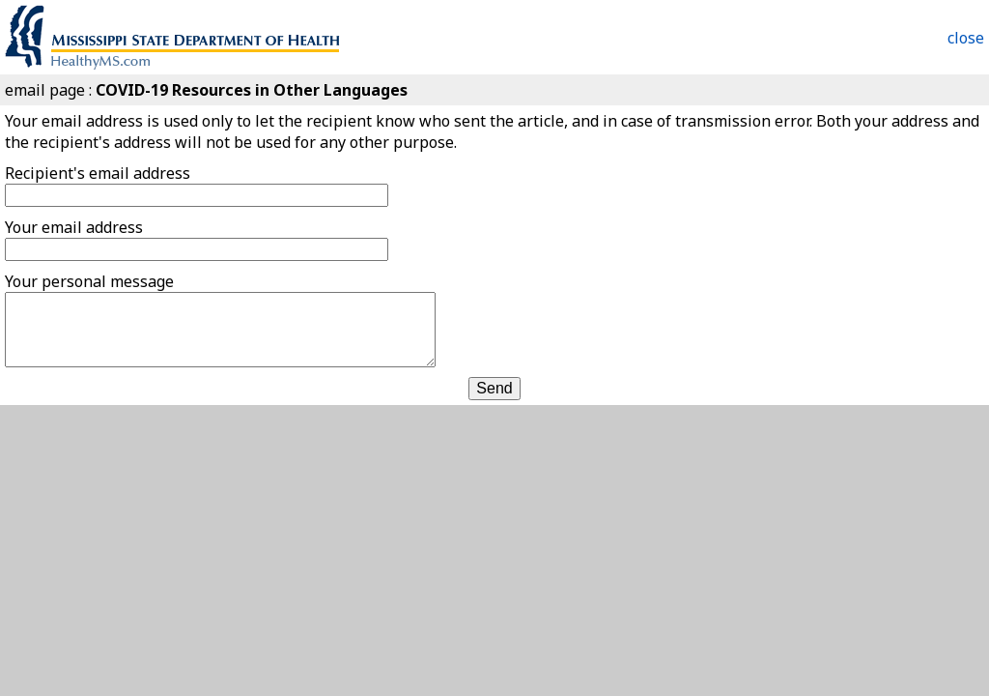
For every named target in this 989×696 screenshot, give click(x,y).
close (965, 37)
